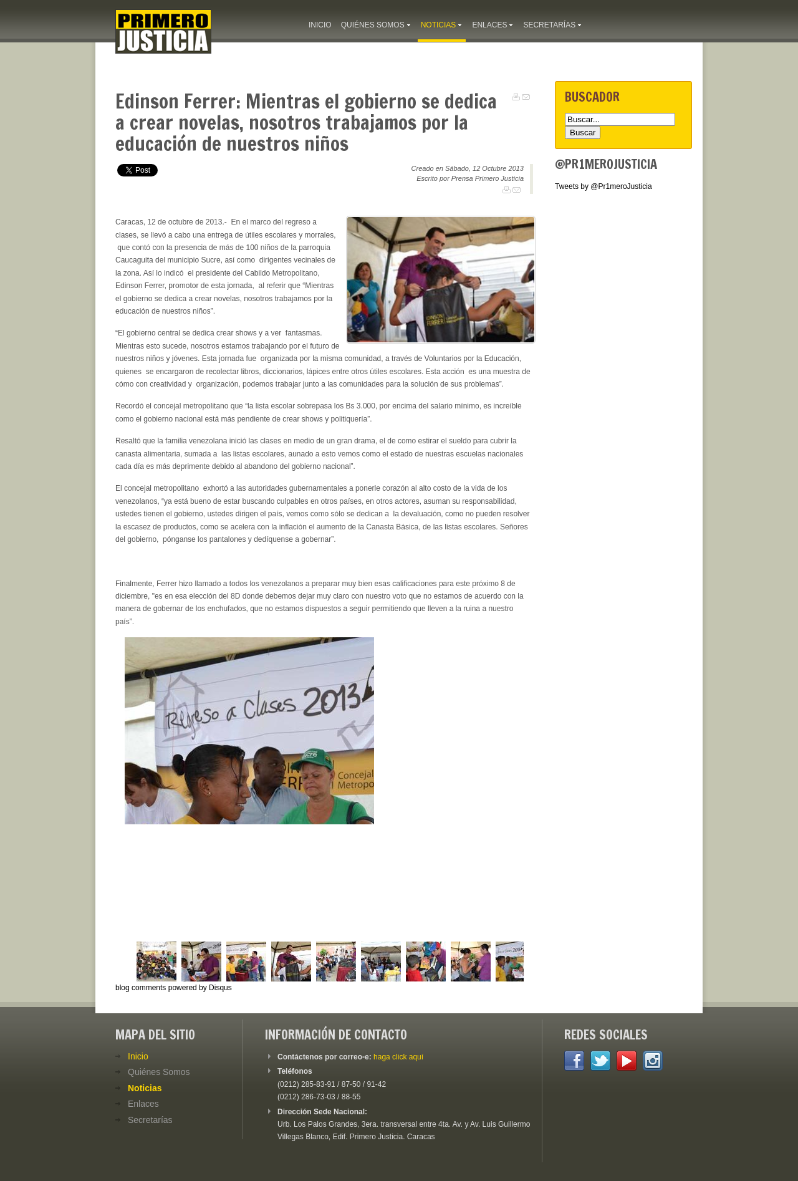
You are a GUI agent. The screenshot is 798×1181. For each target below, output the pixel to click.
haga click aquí (398, 1057)
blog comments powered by (173, 987)
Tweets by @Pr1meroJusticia (603, 186)
